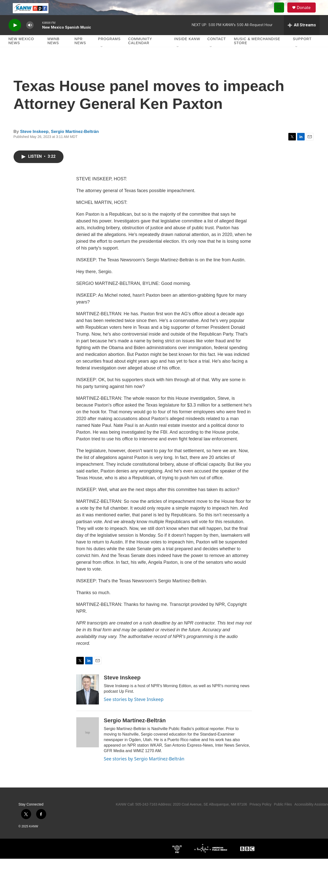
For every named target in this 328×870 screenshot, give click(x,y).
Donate (307, 13)
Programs (109, 50)
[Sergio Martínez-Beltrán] (87, 744)
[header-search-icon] (282, 13)
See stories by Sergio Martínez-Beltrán (144, 770)
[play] (15, 36)
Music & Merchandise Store (257, 52)
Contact (216, 50)
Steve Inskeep (34, 142)
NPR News (80, 52)
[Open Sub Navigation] (102, 58)
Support (302, 50)
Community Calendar (140, 52)
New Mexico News (21, 52)
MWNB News (53, 52)
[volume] (30, 36)
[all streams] (302, 36)
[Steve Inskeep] (87, 701)
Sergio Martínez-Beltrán (75, 142)
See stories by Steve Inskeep (134, 710)
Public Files (283, 816)
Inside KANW (187, 50)
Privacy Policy (260, 816)
